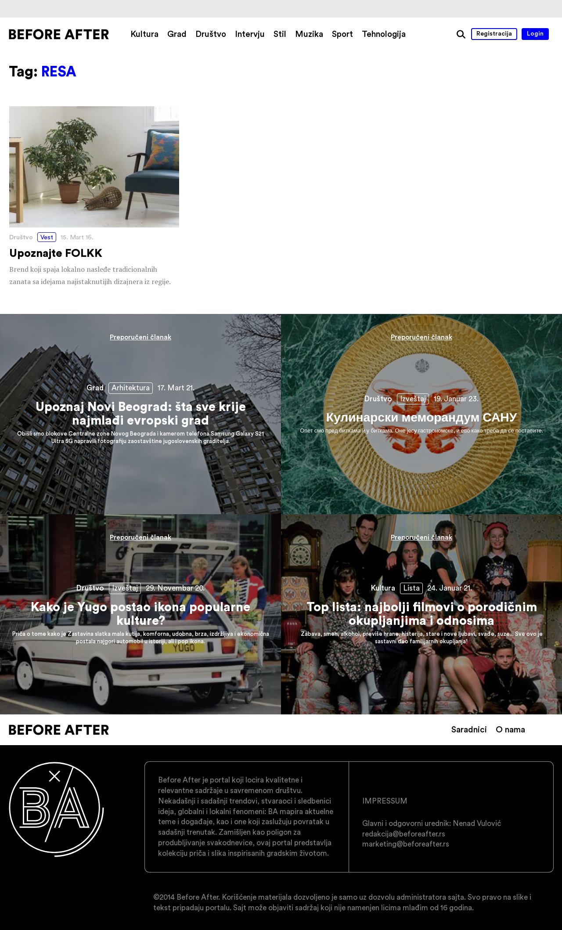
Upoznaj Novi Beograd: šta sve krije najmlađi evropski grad (140, 414)
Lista (411, 588)
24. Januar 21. (449, 588)
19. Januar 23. (456, 399)
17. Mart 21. (176, 388)
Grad (177, 34)
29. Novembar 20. (175, 588)
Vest (46, 237)
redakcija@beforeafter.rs (403, 834)
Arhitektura (131, 388)
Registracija (494, 33)
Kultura (144, 34)
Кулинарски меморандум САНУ (421, 414)
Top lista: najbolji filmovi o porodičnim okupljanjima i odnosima (421, 614)
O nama (510, 729)
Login (535, 33)
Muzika (309, 34)
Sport (342, 34)
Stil (280, 34)
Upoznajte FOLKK (94, 197)
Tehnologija (384, 34)
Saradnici (469, 729)
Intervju (250, 34)
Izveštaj (413, 399)
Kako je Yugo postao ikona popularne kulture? (140, 614)
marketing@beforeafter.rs (405, 844)
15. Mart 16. (77, 237)
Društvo (210, 34)
